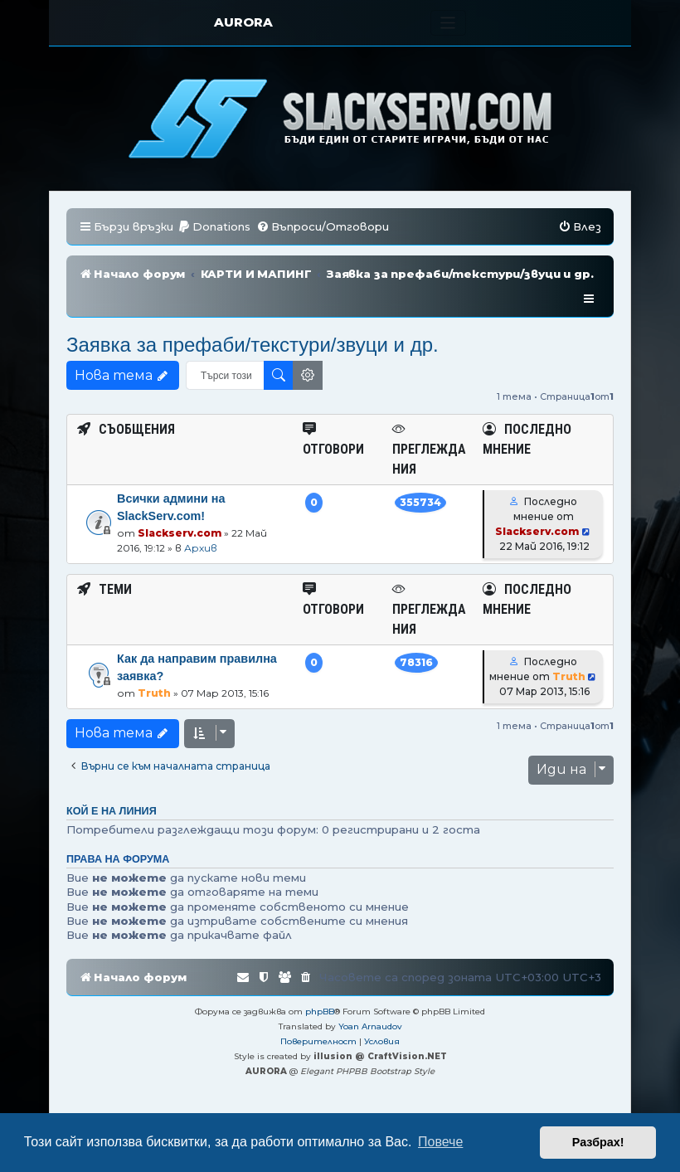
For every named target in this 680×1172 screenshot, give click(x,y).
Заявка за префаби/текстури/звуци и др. (252, 320)
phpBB (319, 986)
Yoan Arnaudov (370, 1001)
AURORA (243, 22)
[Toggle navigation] (448, 23)
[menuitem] (213, 227)
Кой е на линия (111, 786)
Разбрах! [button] (598, 1142)
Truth (154, 668)
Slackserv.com (179, 508)
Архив (200, 523)
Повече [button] (440, 1142)
